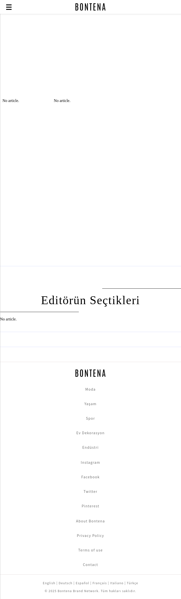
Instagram (90, 462)
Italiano (117, 583)
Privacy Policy (90, 535)
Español (82, 583)
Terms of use (90, 550)
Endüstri (90, 447)
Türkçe (132, 583)
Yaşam (90, 403)
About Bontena (90, 520)
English (49, 583)
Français (100, 583)
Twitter (90, 491)
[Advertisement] (90, 59)
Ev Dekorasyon (90, 432)
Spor (90, 418)
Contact (90, 564)
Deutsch (65, 583)
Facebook (90, 476)
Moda (90, 389)
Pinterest (90, 505)
